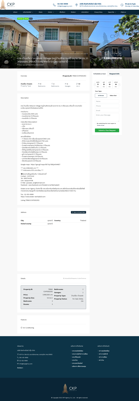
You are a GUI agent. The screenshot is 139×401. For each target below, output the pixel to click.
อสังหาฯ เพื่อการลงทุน (79, 366)
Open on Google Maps (78, 212)
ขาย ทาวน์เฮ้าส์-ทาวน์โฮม (80, 353)
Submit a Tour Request (107, 130)
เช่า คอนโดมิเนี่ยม (104, 350)
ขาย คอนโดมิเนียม (77, 350)
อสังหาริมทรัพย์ (27, 12)
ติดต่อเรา (73, 12)
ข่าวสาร (50, 12)
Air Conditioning (28, 327)
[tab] (121, 21)
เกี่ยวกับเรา (62, 12)
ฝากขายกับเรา (85, 12)
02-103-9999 (62, 4)
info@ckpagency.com (64, 6)
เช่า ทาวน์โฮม (103, 357)
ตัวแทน (40, 12)
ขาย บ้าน (74, 360)
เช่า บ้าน (101, 360)
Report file (111, 12)
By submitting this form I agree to (105, 124)
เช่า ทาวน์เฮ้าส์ (103, 353)
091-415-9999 (23, 357)
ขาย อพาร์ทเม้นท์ (77, 363)
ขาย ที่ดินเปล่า (76, 357)
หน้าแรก (15, 12)
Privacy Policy (98, 12)
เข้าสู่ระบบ (123, 12)
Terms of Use (100, 125)
